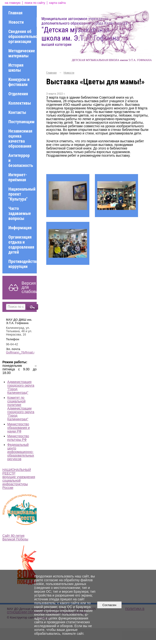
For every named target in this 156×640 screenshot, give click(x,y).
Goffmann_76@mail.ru (21, 352)
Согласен (109, 605)
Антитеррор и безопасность (20, 160)
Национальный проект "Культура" (21, 194)
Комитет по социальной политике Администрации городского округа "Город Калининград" (20, 408)
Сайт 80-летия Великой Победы (15, 537)
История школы (15, 68)
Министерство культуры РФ (18, 438)
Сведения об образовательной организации (22, 36)
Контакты (17, 112)
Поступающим (21, 121)
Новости (16, 22)
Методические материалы (21, 53)
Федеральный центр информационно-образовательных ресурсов (20, 452)
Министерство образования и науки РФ (18, 427)
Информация (20, 227)
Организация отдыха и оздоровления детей (21, 245)
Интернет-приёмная (17, 177)
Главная (15, 12)
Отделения (18, 93)
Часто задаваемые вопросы (19, 213)
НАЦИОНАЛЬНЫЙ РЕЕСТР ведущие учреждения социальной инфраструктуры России (18, 479)
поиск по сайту (34, 3)
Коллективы (19, 103)
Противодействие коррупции (22, 264)
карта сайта (57, 3)
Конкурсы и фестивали (18, 82)
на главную (12, 3)
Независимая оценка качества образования (20, 138)
